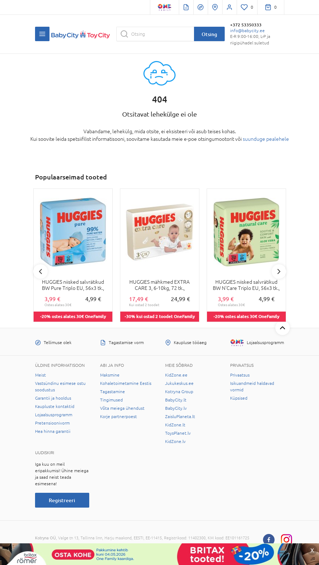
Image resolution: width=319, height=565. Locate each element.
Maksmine (110, 375)
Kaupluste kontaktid (54, 406)
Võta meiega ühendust (122, 408)
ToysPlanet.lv (178, 433)
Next (279, 271)
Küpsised (238, 398)
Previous (40, 271)
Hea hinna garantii (52, 431)
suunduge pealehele (266, 139)
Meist (40, 375)
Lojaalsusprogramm (53, 414)
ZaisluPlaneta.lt (180, 416)
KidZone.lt (175, 424)
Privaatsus (240, 375)
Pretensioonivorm (52, 423)
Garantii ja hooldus (53, 398)
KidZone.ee (176, 375)
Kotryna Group (179, 391)
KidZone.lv (175, 441)
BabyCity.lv (176, 408)
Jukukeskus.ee (179, 383)
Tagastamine (112, 391)
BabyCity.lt (175, 400)
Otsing (209, 34)
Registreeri (62, 500)
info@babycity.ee (247, 30)
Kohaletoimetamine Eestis (125, 383)
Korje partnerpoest (118, 416)
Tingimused (111, 400)
